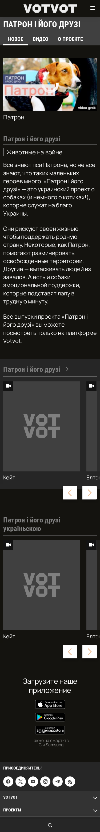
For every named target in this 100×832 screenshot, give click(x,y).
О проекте (70, 39)
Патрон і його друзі (36, 369)
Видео (40, 39)
